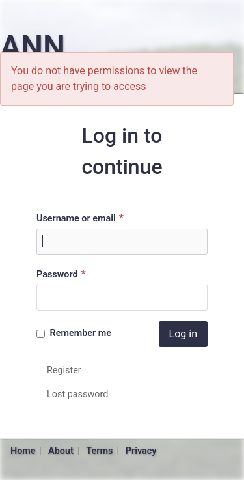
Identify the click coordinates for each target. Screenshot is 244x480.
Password (62, 274)
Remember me (73, 333)
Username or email (81, 218)
